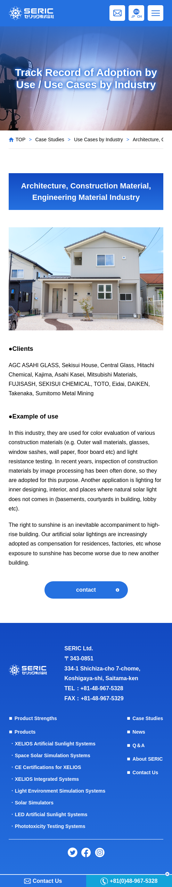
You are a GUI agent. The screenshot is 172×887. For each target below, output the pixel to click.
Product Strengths (36, 718)
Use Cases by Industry (98, 139)
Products (25, 732)
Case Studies (49, 139)
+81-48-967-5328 (102, 688)
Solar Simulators (34, 802)
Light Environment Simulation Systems (60, 791)
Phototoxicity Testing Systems (50, 826)
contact (86, 590)
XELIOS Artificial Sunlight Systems (55, 743)
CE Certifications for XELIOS (48, 767)
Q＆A (138, 745)
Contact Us (145, 772)
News (138, 732)
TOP (21, 139)
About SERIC (147, 759)
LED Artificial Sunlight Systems (51, 814)
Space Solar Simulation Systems (52, 755)
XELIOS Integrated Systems (47, 779)
